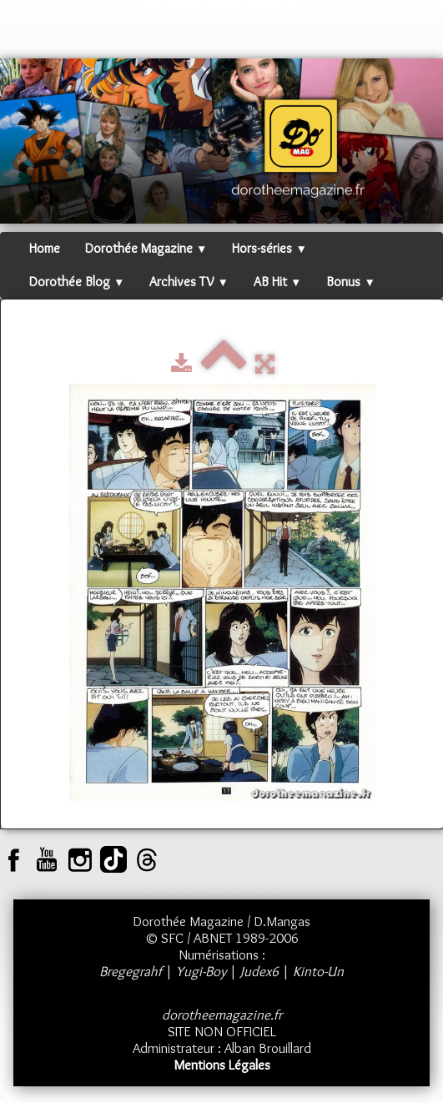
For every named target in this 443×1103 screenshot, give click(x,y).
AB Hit (277, 282)
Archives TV (188, 282)
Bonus (350, 282)
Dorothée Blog (76, 282)
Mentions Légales (222, 1064)
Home (44, 248)
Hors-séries (269, 248)
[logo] (29, 33)
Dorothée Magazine (146, 248)
